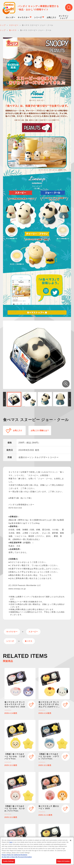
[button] (4, 399)
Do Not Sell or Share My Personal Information (17, 857)
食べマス (28, 641)
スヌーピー (33, 632)
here (10, 842)
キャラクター (12, 632)
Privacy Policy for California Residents (14, 855)
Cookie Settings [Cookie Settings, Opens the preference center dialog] (8, 861)
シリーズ (10, 641)
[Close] (70, 840)
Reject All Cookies (63, 861)
